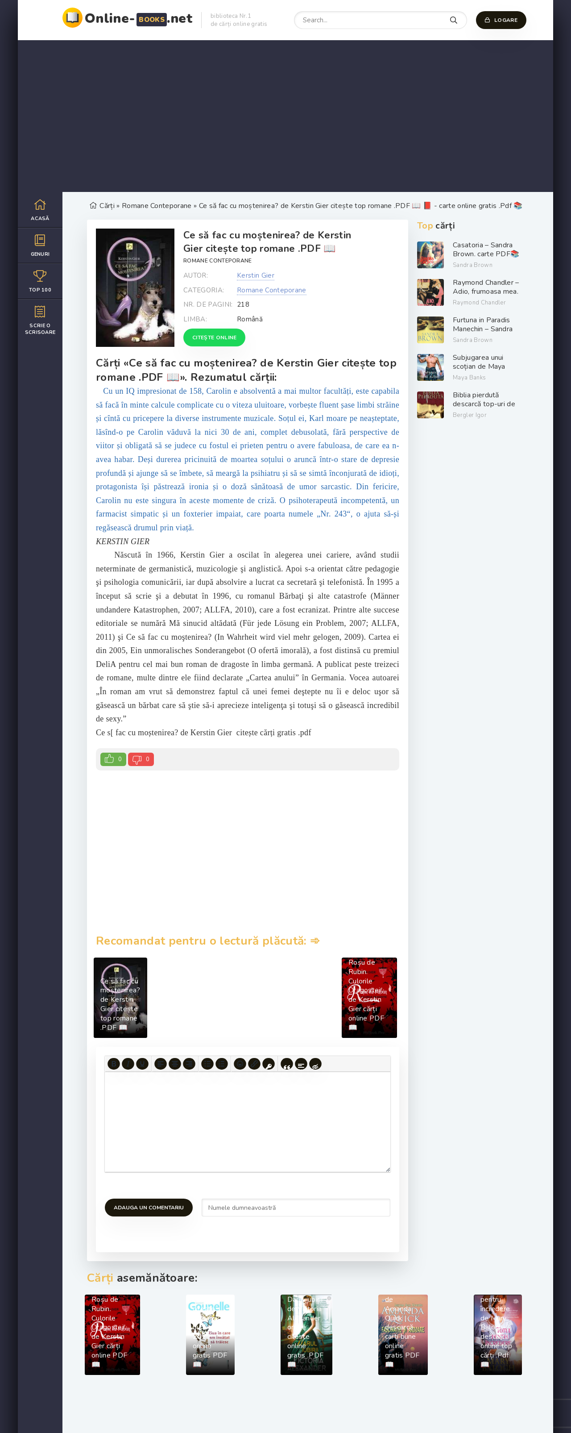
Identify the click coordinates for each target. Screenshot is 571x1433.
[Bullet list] (207, 1064)
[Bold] (114, 1064)
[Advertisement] (285, 116)
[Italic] (128, 1064)
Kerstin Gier (255, 275)
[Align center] (175, 1064)
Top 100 (40, 281)
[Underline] (142, 1064)
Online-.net (138, 18)
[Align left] (160, 1064)
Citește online (214, 337)
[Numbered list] (221, 1064)
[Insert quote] (287, 1064)
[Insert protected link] (268, 1064)
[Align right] (189, 1064)
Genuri (40, 245)
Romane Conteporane (217, 260)
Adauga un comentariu (149, 1207)
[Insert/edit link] (254, 1064)
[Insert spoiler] (301, 1064)
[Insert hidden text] (315, 1064)
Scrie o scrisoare (40, 320)
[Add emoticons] (240, 1064)
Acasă (40, 209)
